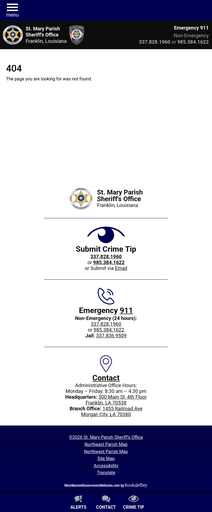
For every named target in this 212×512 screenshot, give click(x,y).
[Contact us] (106, 503)
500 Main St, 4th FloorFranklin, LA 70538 (116, 400)
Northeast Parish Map (106, 444)
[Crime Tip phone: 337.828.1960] (106, 256)
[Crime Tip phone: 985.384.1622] (109, 262)
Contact (106, 377)
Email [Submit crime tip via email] (121, 268)
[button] (12, 10)
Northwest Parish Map (106, 451)
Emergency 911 (191, 28)
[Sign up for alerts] (78, 503)
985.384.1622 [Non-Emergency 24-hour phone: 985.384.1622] (109, 330)
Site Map (106, 458)
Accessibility (106, 465)
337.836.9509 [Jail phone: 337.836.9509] (111, 335)
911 (126, 310)
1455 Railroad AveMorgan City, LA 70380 (111, 411)
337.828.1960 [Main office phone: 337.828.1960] (106, 324)
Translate (106, 472)
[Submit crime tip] (133, 503)
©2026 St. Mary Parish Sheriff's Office (106, 437)
